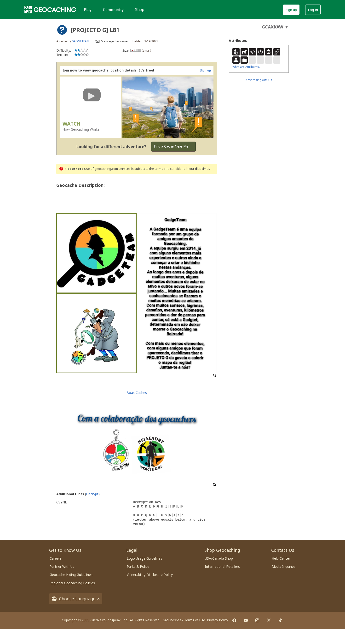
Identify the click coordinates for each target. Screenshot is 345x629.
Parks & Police (138, 566)
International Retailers (222, 566)
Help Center (281, 558)
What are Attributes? (246, 67)
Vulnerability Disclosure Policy (150, 574)
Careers (56, 558)
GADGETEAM (80, 41)
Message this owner (115, 41)
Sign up (291, 9)
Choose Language (75, 599)
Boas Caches (136, 392)
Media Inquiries (283, 566)
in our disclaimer (197, 169)
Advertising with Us (259, 80)
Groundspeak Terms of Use (184, 620)
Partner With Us (62, 566)
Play (88, 9)
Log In (313, 9)
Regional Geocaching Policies (72, 583)
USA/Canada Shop (219, 558)
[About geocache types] (62, 30)
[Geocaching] (50, 9)
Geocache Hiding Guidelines (71, 574)
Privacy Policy (217, 620)
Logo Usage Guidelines (144, 558)
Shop (139, 9)
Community (113, 9)
